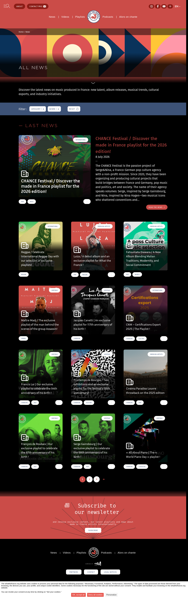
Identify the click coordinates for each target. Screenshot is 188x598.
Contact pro (37, 6)
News (52, 16)
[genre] (54, 109)
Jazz (35, 403)
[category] (37, 109)
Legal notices (114, 572)
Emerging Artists (104, 227)
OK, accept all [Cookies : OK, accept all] (78, 595)
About (19, 6)
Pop (22, 202)
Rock (31, 202)
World (137, 275)
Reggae (23, 275)
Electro (141, 339)
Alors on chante (128, 16)
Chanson (77, 339)
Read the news (156, 207)
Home (21, 31)
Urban (23, 339)
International (81, 140)
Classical (142, 467)
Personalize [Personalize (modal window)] (111, 595)
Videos (65, 16)
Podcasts (108, 16)
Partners (69, 572)
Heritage (54, 291)
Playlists (80, 16)
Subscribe (93, 530)
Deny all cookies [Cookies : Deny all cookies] (95, 595)
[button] (179, 6)
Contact (91, 572)
